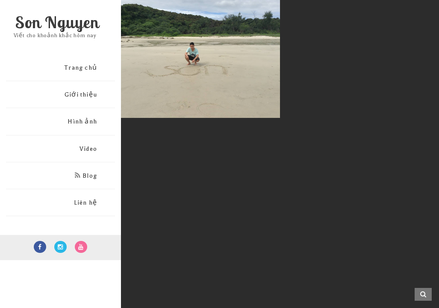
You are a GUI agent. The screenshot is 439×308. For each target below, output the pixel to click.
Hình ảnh (82, 121)
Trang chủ (80, 67)
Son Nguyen (57, 22)
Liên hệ (85, 202)
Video (88, 149)
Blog (86, 175)
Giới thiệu (81, 94)
